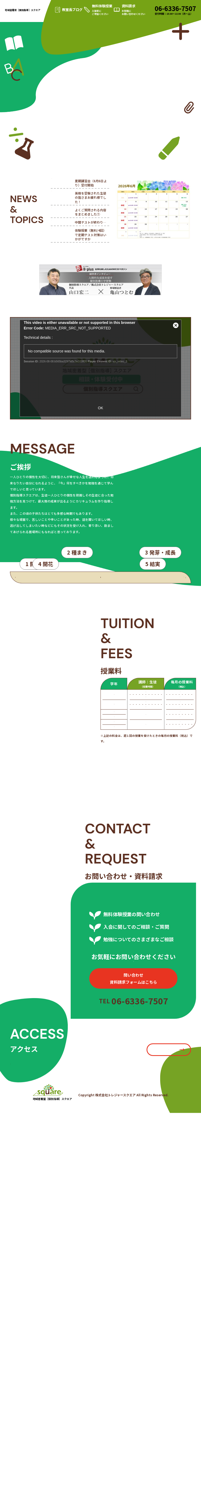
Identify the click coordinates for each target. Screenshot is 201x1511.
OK (100, 408)
